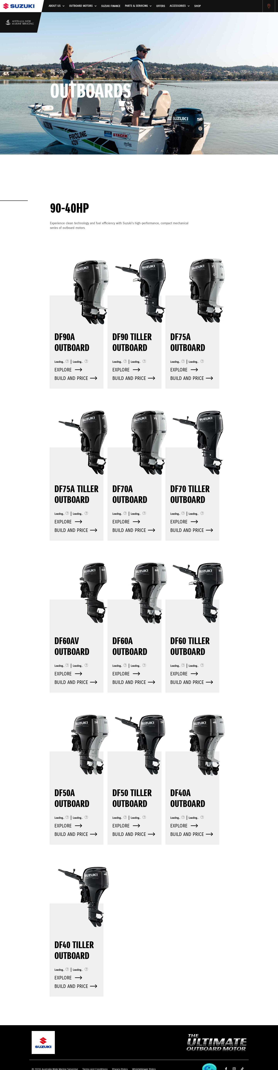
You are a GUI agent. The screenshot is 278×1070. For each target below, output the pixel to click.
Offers (160, 6)
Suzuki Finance (110, 6)
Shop (197, 6)
